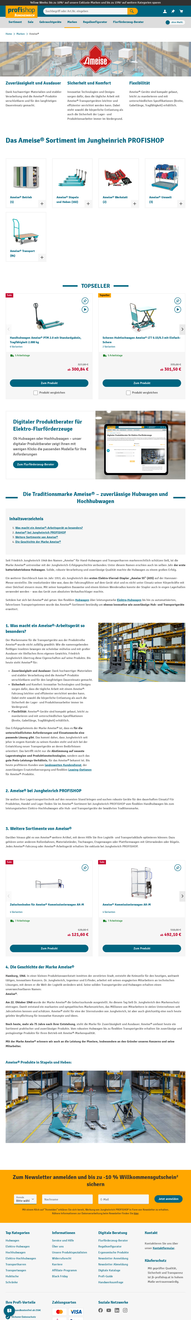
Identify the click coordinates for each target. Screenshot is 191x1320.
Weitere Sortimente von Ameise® (36, 537)
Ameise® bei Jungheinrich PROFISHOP (40, 532)
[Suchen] (132, 11)
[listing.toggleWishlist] (85, 300)
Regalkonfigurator (110, 1246)
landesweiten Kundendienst (63, 765)
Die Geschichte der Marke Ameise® (38, 542)
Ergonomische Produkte (113, 1252)
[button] (118, 1234)
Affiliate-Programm (64, 1270)
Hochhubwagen (16, 1252)
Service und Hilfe (63, 1240)
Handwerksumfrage (110, 1282)
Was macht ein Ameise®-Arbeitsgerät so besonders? (49, 528)
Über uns (58, 1246)
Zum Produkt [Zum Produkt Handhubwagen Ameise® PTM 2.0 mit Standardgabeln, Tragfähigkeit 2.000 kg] (49, 383)
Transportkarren (16, 1264)
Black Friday (60, 1276)
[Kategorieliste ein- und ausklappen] (42, 203)
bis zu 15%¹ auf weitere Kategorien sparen (134, 2)
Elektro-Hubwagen (129, 600)
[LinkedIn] (117, 1311)
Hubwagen (82, 600)
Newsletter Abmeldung (113, 1264)
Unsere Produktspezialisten (69, 1252)
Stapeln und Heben (55, 1062)
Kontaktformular (163, 1248)
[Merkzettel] (173, 11)
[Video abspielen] (85, 309)
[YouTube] (109, 1311)
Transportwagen (16, 1270)
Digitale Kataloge (109, 1270)
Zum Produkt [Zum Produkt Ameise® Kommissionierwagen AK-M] (142, 948)
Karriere (57, 1264)
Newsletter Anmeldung (113, 1258)
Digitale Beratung (112, 1232)
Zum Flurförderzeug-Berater (35, 464)
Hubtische (12, 1276)
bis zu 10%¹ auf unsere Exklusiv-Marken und (78, 2)
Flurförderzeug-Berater (113, 1240)
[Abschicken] (168, 1199)
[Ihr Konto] (165, 11)
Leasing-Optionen (80, 770)
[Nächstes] (182, 329)
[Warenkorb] (181, 11)
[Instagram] (125, 1311)
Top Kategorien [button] (18, 1232)
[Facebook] (100, 1311)
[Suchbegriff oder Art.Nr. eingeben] (85, 11)
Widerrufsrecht (61, 1258)
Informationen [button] (63, 1232)
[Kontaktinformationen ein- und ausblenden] (9, 1310)
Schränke (12, 1282)
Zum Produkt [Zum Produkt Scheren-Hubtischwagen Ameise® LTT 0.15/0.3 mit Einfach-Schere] (142, 383)
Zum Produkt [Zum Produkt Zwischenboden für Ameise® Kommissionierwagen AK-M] (49, 948)
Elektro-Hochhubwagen (21, 1258)
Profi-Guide (105, 1276)
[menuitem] (165, 11)
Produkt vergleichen (52, 392)
